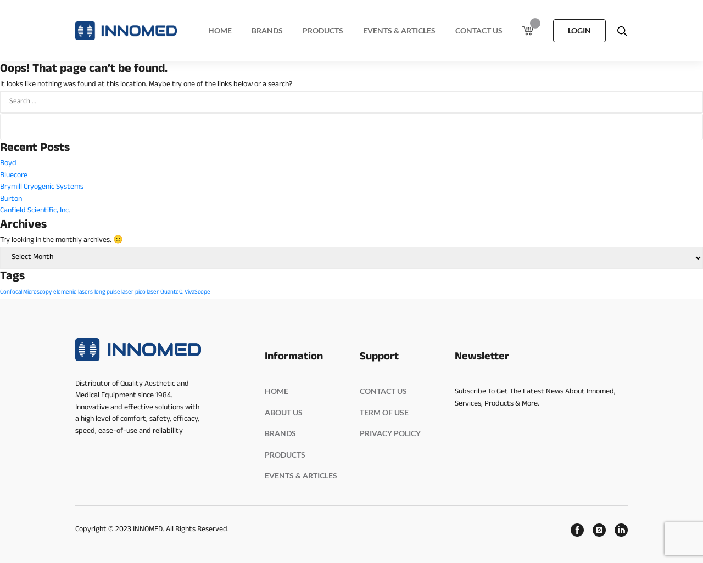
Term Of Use (384, 412)
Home (220, 30)
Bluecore (13, 176)
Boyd (8, 164)
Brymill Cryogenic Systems (41, 187)
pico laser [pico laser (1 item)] (147, 292)
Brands (267, 30)
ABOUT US (284, 412)
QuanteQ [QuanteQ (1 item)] (171, 292)
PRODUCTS (285, 454)
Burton (11, 199)
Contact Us (479, 30)
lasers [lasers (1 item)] (85, 292)
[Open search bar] (622, 30)
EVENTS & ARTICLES (301, 475)
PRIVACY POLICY (390, 433)
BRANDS (280, 433)
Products (323, 30)
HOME (276, 391)
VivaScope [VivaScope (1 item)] (197, 292)
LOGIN (579, 30)
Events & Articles (399, 30)
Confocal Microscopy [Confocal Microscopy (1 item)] (26, 292)
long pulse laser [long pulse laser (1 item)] (113, 292)
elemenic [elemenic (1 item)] (64, 292)
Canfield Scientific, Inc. (35, 211)
